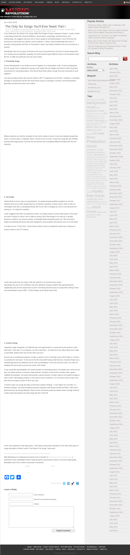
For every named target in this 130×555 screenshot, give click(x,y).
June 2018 (114, 171)
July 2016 (113, 256)
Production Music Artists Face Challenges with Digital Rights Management (106, 26)
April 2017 (114, 223)
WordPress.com (94, 88)
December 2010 (116, 501)
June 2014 (114, 347)
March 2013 (114, 402)
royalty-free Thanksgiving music (95, 173)
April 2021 (114, 109)
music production (27, 31)
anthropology (70, 29)
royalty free (98, 180)
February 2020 (115, 138)
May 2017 (114, 219)
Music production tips (48, 29)
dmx (102, 113)
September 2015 (116, 292)
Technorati (92, 84)
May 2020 (114, 127)
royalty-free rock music (95, 169)
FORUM (49, 2)
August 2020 (115, 124)
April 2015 (114, 311)
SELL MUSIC (39, 2)
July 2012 (113, 432)
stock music (51, 31)
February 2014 (115, 362)
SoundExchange (101, 204)
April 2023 (114, 76)
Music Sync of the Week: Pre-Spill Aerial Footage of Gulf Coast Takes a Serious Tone (107, 42)
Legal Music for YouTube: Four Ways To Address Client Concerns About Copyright (107, 37)
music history (15, 31)
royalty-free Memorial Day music (96, 166)
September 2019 (116, 157)
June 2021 (114, 102)
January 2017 (115, 234)
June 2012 (114, 435)
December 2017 (116, 193)
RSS (128, 2)
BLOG (57, 2)
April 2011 (114, 486)
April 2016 (114, 267)
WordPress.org (94, 91)
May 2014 (114, 351)
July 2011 (113, 475)
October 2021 (115, 94)
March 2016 (114, 270)
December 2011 (116, 457)
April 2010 (114, 530)
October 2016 (115, 245)
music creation (100, 118)
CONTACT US (77, 2)
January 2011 (115, 497)
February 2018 (115, 186)
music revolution (100, 123)
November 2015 (116, 285)
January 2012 (115, 453)
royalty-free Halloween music (96, 164)
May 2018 (114, 175)
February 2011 (115, 494)
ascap (101, 99)
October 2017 (115, 201)
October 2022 (115, 80)
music (7, 31)
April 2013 (114, 399)
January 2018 (115, 190)
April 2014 (114, 355)
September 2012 (116, 424)
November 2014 (116, 329)
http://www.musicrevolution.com (59, 457)
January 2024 (115, 72)
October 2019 (115, 153)
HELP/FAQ (65, 2)
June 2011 (114, 479)
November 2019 (116, 149)
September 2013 (116, 380)
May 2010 (114, 527)
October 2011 (115, 464)
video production (94, 216)
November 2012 (116, 417)
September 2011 (116, 468)
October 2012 (115, 421)
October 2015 (115, 289)
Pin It (53, 466)
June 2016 (114, 259)
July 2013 (113, 388)
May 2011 (114, 483)
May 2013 (114, 395)
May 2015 (114, 307)
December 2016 (116, 237)
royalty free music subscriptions (95, 200)
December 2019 (116, 146)
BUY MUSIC (28, 2)
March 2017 (114, 226)
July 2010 (113, 519)
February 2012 (115, 450)
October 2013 (115, 377)
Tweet (27, 466)
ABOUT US (88, 2)
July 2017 (113, 212)
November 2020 (116, 120)
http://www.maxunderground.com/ (97, 80)
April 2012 (114, 443)
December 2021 (116, 91)
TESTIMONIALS (92, 547)
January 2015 (115, 322)
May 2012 (114, 439)
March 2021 (114, 113)
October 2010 (115, 508)
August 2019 (115, 160)
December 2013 (116, 369)
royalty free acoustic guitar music (97, 181)
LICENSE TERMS (15, 2)
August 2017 (115, 208)
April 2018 (114, 179)
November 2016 (116, 241)
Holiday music (98, 116)
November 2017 (116, 197)
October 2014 (115, 333)
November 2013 (116, 373)
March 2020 (114, 135)
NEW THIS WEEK (66, 547)
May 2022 (114, 87)
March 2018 (114, 182)
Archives (90, 67)
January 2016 (115, 278)
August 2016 (115, 252)
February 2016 (115, 274)
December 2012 (116, 413)
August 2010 (115, 516)
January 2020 (115, 142)
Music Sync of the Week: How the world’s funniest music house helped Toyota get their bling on (108, 31)
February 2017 (115, 230)
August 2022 (115, 83)
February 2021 (115, 116)
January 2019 (115, 168)
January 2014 (115, 366)
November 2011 (116, 461)
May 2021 (114, 105)
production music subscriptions (96, 153)
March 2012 (114, 446)
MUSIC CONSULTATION (51, 547)
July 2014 (113, 344)
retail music (91, 157)
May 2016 (114, 263)
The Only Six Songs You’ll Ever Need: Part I (35, 26)
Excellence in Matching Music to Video (26, 29)
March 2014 (114, 358)
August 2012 (115, 428)
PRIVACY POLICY (92, 549)
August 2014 (115, 340)
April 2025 (114, 69)
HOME (3, 2)
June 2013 (114, 391)
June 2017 (114, 215)
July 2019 (113, 164)
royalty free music (96, 193)
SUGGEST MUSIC (79, 547)
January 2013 (115, 410)
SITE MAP (102, 547)
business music (95, 110)
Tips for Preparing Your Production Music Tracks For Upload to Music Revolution (107, 47)
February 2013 (115, 406)
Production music (40, 31)
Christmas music (93, 114)
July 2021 (113, 98)
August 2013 (115, 384)
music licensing (95, 120)
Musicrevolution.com (94, 125)
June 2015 (114, 303)
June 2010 (114, 523)
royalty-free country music (97, 162)
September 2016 (116, 248)
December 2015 (116, 281)
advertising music (93, 99)
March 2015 (114, 314)
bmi (98, 108)
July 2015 (113, 300)
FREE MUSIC (37, 547)
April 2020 (114, 131)
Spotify (89, 208)
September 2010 (116, 512)
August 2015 (115, 296)
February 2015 (115, 318)
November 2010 (116, 505)
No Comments (56, 483)
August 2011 (115, 472)
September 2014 (116, 336)
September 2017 (116, 204)
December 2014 (116, 325)
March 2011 (114, 490)
